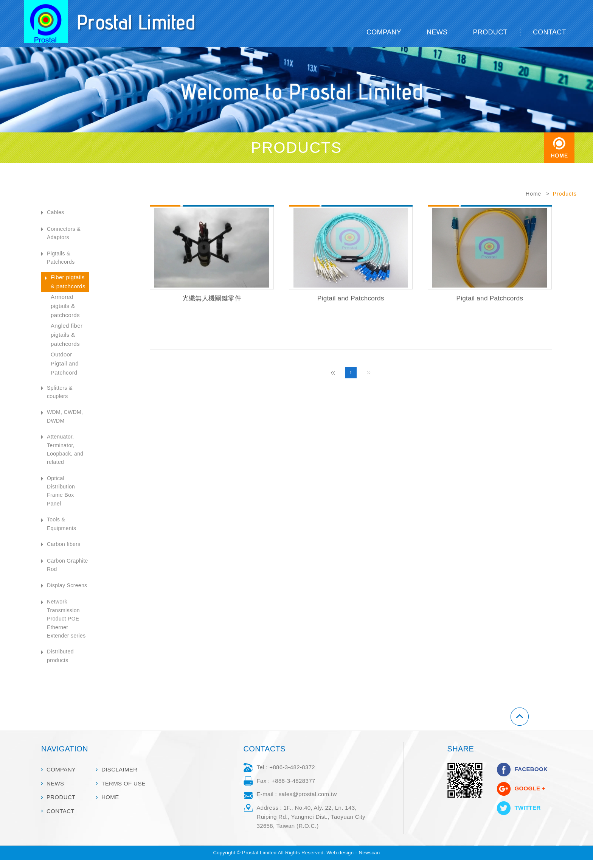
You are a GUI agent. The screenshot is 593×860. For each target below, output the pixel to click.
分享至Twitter (504, 808)
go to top (584, 679)
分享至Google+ (504, 789)
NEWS (437, 32)
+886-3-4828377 (293, 781)
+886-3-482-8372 (292, 767)
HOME (110, 797)
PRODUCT (490, 32)
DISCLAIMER (119, 769)
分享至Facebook (504, 769)
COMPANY (383, 32)
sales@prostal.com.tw (308, 794)
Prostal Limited (119, 23)
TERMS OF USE (123, 783)
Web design (340, 852)
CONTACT (549, 32)
